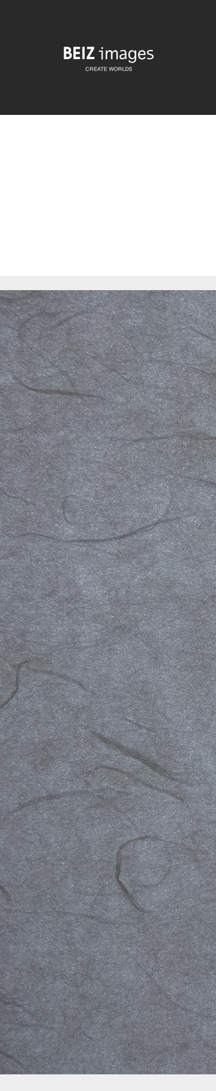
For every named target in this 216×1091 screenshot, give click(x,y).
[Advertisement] (108, 205)
